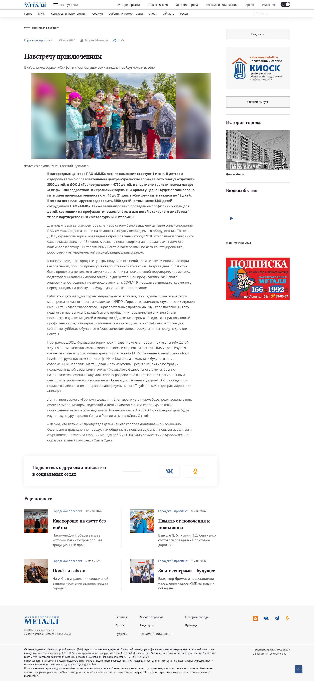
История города (187, 5)
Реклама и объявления (222, 5)
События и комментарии (126, 13)
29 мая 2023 (67, 40)
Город (28, 13)
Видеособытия (158, 5)
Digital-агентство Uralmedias (269, 653)
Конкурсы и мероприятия (69, 13)
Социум (97, 13)
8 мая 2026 (198, 511)
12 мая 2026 (94, 511)
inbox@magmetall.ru (114, 657)
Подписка (258, 34)
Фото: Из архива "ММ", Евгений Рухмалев (56, 166)
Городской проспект (38, 40)
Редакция (268, 5)
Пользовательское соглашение (271, 650)
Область (168, 13)
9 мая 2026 (93, 561)
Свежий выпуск (258, 102)
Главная (122, 617)
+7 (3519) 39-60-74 (138, 657)
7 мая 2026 (198, 561)
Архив (250, 5)
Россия (184, 13)
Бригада (191, 625)
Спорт (153, 13)
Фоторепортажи (129, 5)
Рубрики (122, 634)
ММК (41, 13)
